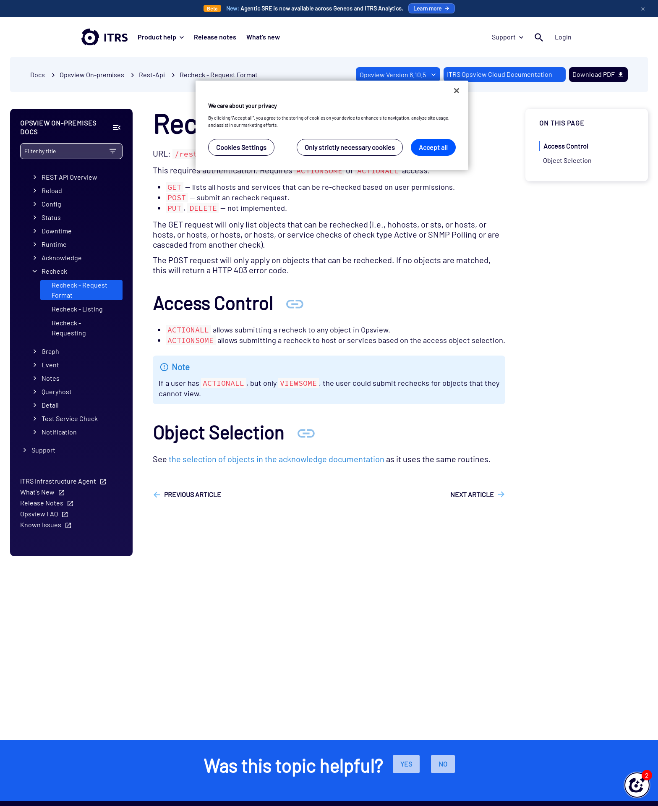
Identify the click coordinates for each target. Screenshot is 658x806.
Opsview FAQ (39, 514)
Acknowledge (62, 258)
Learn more (431, 8)
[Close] (456, 90)
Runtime (54, 244)
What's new (263, 37)
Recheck (54, 271)
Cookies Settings (241, 147)
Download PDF (598, 74)
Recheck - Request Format (219, 75)
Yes (406, 764)
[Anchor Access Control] (295, 303)
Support (507, 37)
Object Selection (567, 160)
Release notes (215, 37)
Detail (50, 405)
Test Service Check (70, 418)
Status (51, 217)
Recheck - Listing (77, 309)
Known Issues (40, 525)
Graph (50, 351)
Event (50, 365)
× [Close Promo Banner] (643, 8)
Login (563, 37)
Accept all (433, 147)
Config (51, 204)
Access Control (565, 146)
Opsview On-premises (92, 75)
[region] (332, 125)
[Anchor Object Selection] (306, 432)
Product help (161, 37)
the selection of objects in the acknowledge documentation (276, 459)
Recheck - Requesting (69, 328)
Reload (52, 190)
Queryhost (57, 391)
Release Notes (41, 503)
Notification (59, 432)
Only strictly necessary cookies (350, 147)
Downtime (57, 231)
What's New (37, 492)
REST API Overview (69, 177)
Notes (51, 378)
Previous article (192, 494)
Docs (37, 75)
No (443, 764)
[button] (637, 785)
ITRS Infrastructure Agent (58, 481)
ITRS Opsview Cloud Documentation (499, 74)
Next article (472, 494)
